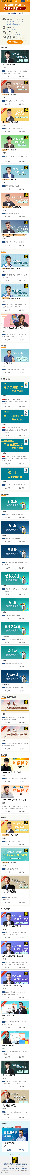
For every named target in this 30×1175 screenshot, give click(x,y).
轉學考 (19, 34)
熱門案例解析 (11, 23)
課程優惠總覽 (15, 42)
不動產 (17, 39)
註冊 (27, 1)
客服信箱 (24, 1164)
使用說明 (17, 1127)
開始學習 (21, 1150)
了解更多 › (22, 76)
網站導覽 (24, 1168)
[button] (13, 16)
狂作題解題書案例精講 (14, 25)
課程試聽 (8, 1150)
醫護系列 (10, 39)
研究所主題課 (11, 34)
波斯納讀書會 (11, 21)
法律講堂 (20, 21)
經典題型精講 (11, 29)
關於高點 (11, 1168)
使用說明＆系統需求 (9, 1164)
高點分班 (5, 1168)
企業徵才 (18, 1168)
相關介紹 (17, 1)
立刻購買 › (8, 76)
